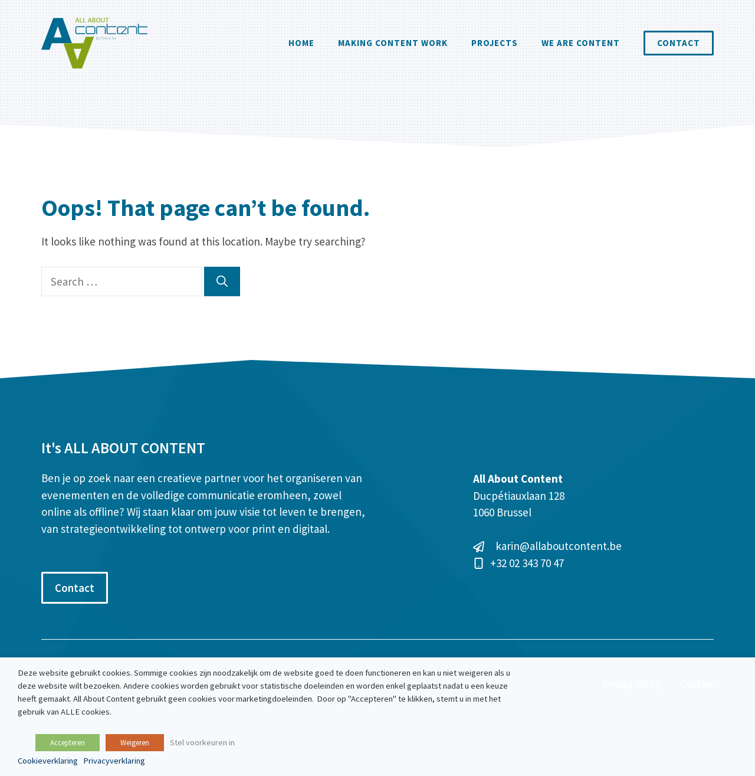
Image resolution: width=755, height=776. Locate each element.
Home (301, 42)
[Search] (222, 282)
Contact (678, 42)
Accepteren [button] (67, 743)
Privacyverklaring (114, 760)
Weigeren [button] (134, 743)
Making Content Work (393, 42)
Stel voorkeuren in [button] (202, 742)
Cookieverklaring (48, 760)
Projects (494, 42)
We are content (580, 42)
